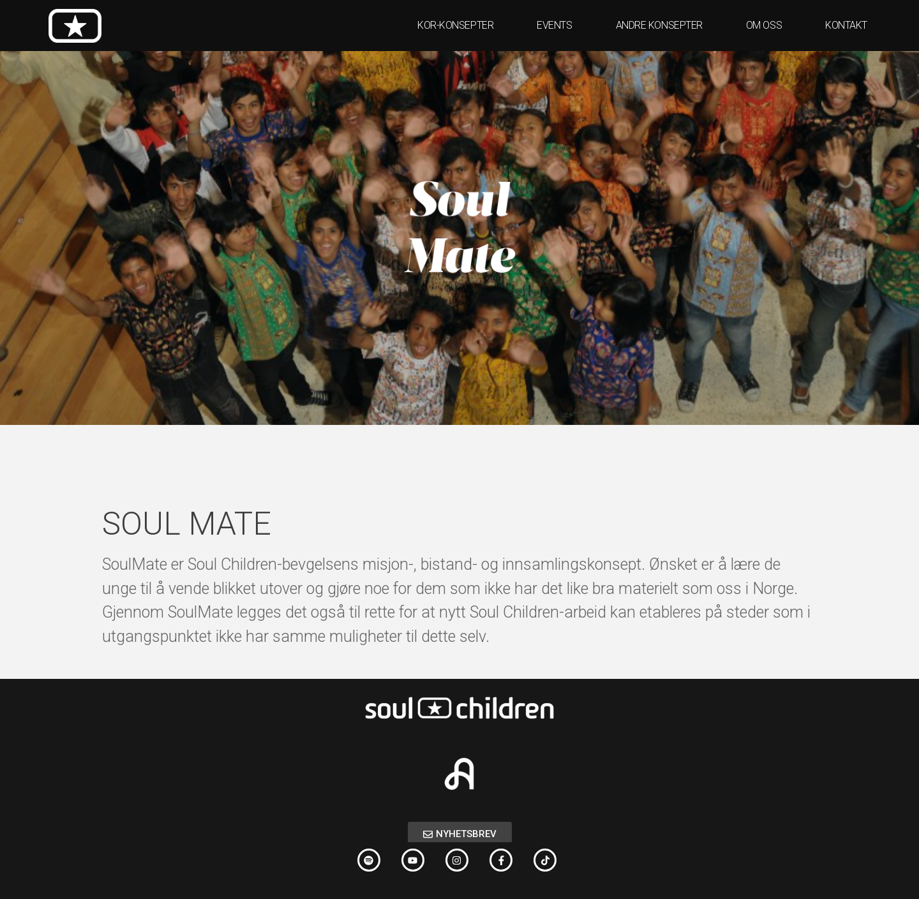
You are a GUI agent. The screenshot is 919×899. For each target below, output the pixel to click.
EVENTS (557, 25)
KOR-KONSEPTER (458, 25)
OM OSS (767, 25)
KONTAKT (846, 25)
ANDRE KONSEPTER (662, 25)
